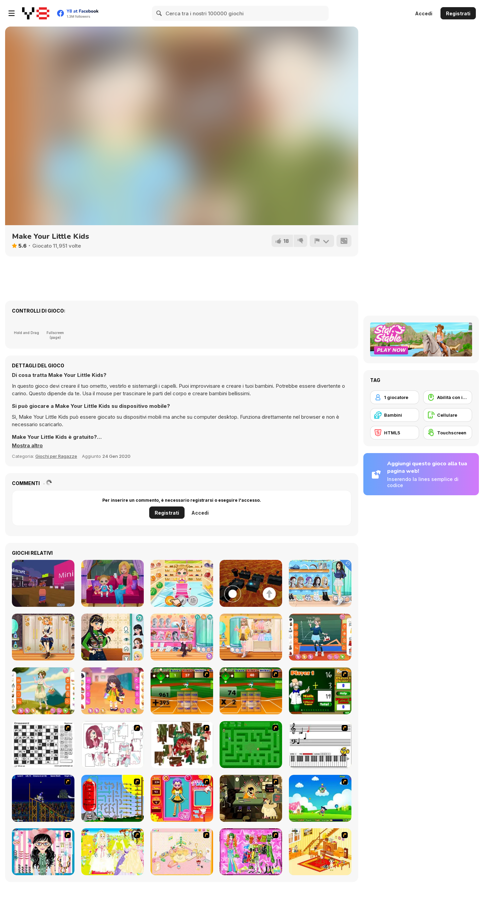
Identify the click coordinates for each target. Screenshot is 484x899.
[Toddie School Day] (112, 690)
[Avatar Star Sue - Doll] (182, 798)
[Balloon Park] (112, 798)
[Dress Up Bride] (112, 851)
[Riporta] (322, 241)
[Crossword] (43, 744)
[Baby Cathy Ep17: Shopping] (182, 583)
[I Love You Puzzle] (182, 744)
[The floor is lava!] (251, 583)
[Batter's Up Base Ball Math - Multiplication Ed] (251, 690)
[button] (27, 445)
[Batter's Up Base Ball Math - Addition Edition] (182, 690)
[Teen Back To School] (320, 583)
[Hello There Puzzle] (112, 744)
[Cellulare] (447, 415)
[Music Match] (320, 744)
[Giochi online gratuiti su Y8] (36, 13)
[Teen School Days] (320, 637)
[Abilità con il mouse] (447, 397)
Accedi (423, 13)
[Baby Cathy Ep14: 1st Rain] (112, 583)
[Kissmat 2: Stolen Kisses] (251, 798)
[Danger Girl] (320, 798)
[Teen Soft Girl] (251, 637)
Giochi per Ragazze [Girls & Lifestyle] (56, 456)
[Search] (159, 13)
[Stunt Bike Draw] (43, 798)
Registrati (458, 13)
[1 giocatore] (394, 397)
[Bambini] (394, 415)
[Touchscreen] (447, 432)
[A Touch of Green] (251, 851)
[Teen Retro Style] (112, 637)
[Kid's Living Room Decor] (320, 851)
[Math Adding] (320, 690)
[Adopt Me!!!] (43, 583)
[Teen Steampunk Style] (43, 637)
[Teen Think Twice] (182, 637)
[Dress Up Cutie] (43, 851)
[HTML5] (394, 432)
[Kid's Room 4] (182, 851)
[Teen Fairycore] (43, 690)
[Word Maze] (251, 744)
